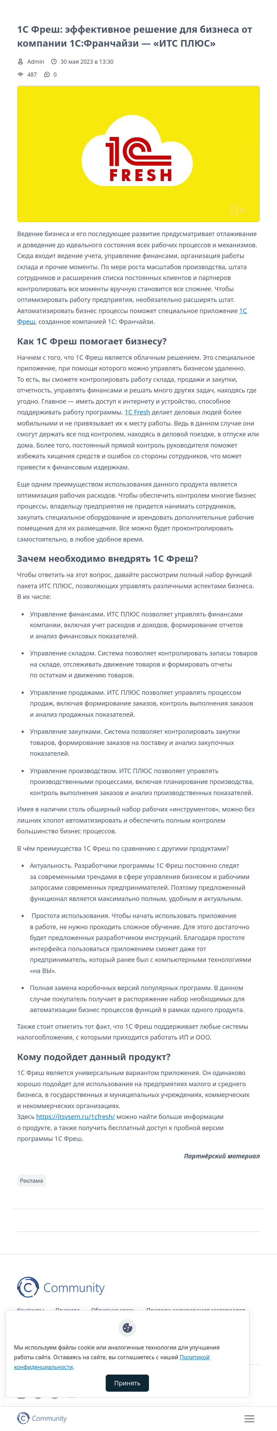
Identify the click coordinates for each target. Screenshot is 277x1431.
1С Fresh (137, 412)
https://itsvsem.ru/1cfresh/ (75, 1116)
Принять (127, 1383)
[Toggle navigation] (249, 1418)
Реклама (31, 1180)
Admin (35, 61)
